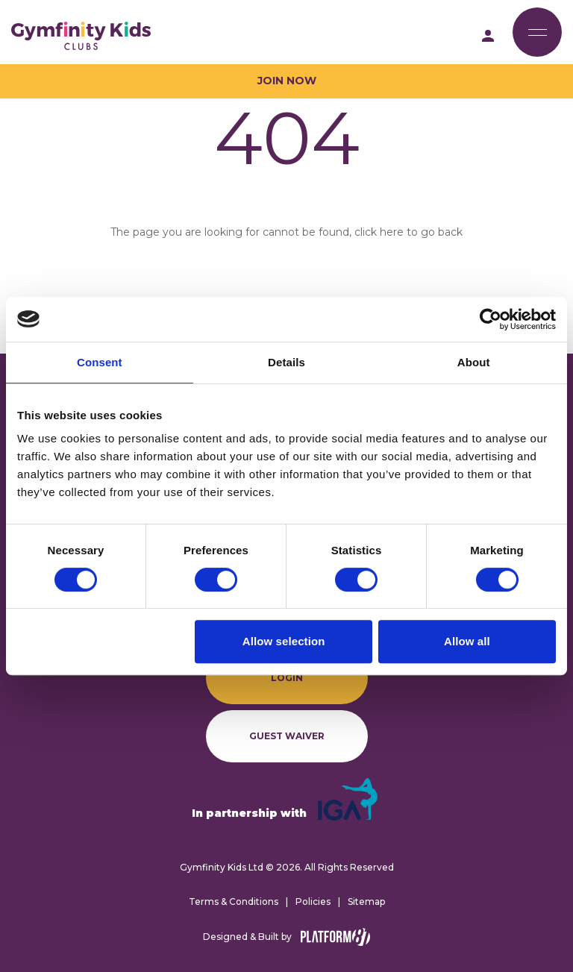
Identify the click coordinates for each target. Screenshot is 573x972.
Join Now (286, 80)
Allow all (467, 641)
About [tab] (473, 362)
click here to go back (408, 232)
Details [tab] (286, 362)
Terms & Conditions (233, 901)
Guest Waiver (287, 735)
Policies (313, 901)
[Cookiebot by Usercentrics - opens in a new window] (490, 319)
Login (287, 677)
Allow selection (283, 641)
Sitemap (366, 901)
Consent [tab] (99, 362)
